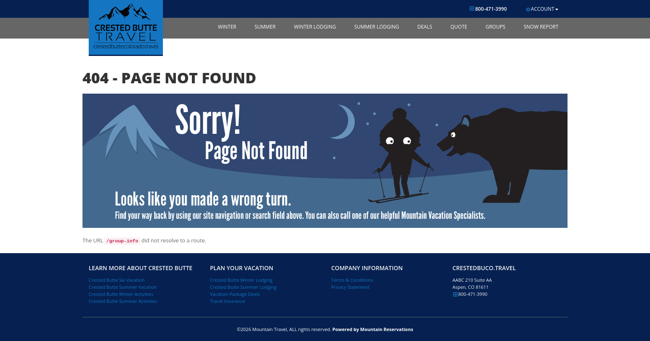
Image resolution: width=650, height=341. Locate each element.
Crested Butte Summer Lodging (243, 287)
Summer (265, 26)
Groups (495, 26)
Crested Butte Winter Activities (121, 294)
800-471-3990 (488, 8)
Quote (458, 26)
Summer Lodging (376, 26)
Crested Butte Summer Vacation (123, 287)
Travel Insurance (227, 301)
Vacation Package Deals (235, 294)
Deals (424, 26)
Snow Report (541, 26)
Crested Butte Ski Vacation (117, 280)
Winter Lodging (315, 26)
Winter (227, 26)
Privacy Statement (350, 287)
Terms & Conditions (352, 280)
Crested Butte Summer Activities (123, 301)
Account (541, 8)
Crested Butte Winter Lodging (241, 280)
